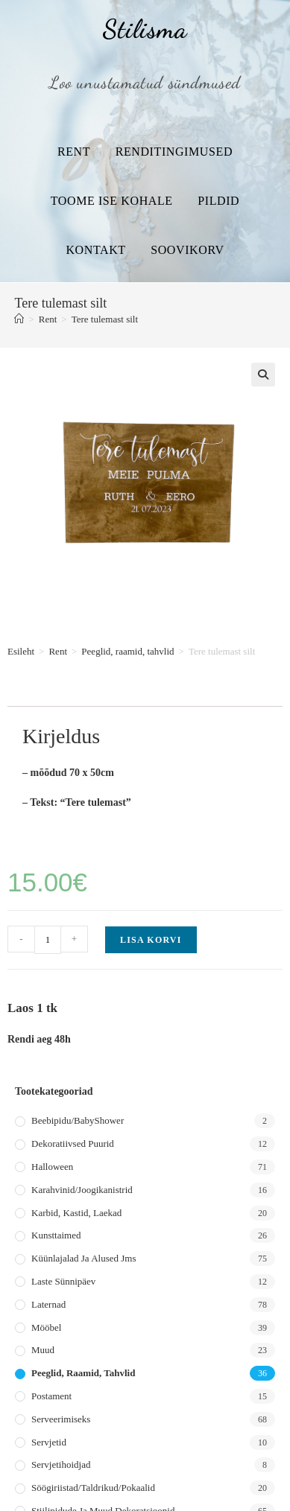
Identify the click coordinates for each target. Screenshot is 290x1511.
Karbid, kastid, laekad (76, 1212)
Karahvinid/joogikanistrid (82, 1189)
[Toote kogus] (47, 940)
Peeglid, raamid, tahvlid (127, 651)
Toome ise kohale (112, 200)
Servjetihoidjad (60, 1464)
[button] (263, 375)
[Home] (19, 319)
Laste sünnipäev (63, 1281)
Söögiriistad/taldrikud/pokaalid (93, 1487)
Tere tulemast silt (105, 319)
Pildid (218, 200)
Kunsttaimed (56, 1235)
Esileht (20, 651)
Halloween (52, 1166)
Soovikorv (187, 250)
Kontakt (95, 250)
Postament (51, 1396)
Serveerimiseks (60, 1419)
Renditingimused (174, 151)
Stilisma (144, 29)
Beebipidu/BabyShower (77, 1120)
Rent (73, 151)
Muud (42, 1349)
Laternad (48, 1304)
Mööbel (46, 1327)
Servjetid (48, 1442)
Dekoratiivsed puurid (72, 1143)
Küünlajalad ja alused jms (83, 1258)
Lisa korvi (151, 940)
